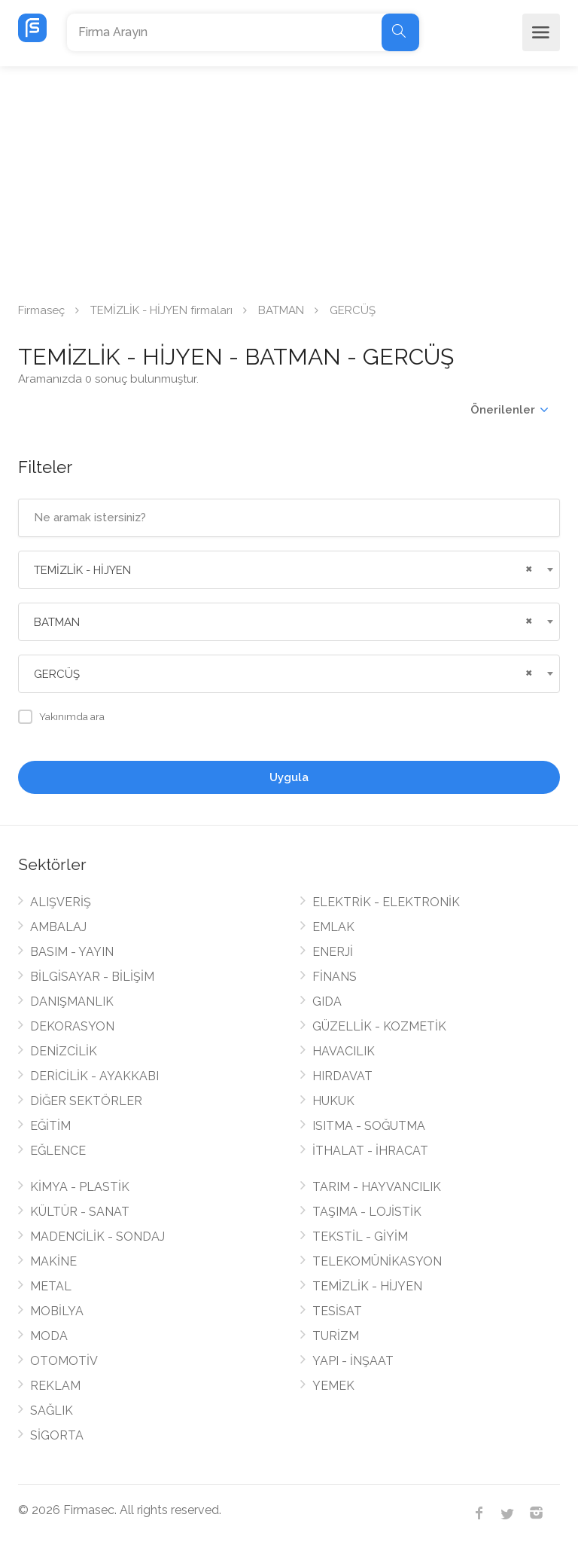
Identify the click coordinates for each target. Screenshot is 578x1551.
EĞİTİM (50, 1126)
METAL (50, 1286)
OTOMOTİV (64, 1361)
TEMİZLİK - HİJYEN (367, 1286)
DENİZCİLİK (63, 1051)
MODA (49, 1336)
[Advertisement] (289, 179)
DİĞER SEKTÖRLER (86, 1101)
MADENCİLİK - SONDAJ (97, 1236)
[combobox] (289, 570)
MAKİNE (53, 1261)
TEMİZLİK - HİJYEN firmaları (161, 310)
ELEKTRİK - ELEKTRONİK (386, 902)
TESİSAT (337, 1311)
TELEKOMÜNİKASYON (377, 1261)
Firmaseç (41, 310)
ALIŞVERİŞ (60, 902)
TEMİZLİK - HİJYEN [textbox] (82, 570)
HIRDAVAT (342, 1076)
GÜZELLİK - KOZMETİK (379, 1026)
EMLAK (333, 927)
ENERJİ (332, 952)
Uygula (289, 777)
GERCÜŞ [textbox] (57, 674)
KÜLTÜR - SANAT (79, 1211)
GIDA (327, 1001)
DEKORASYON (72, 1026)
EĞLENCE (58, 1150)
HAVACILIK (343, 1051)
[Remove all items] (527, 567)
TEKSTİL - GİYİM (360, 1236)
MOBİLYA (57, 1311)
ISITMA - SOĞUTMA (368, 1126)
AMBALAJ (58, 927)
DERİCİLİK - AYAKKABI (94, 1076)
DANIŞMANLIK (72, 1001)
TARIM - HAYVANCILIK (376, 1187)
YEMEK (333, 1385)
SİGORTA (57, 1435)
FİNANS (334, 976)
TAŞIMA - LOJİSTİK (366, 1211)
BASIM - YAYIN (72, 952)
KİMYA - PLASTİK (79, 1187)
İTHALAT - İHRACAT (370, 1150)
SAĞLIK (51, 1410)
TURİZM (335, 1336)
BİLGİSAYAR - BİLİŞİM (92, 976)
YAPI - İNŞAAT (353, 1361)
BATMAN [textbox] (57, 622)
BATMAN (281, 310)
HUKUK (333, 1101)
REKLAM (55, 1385)
